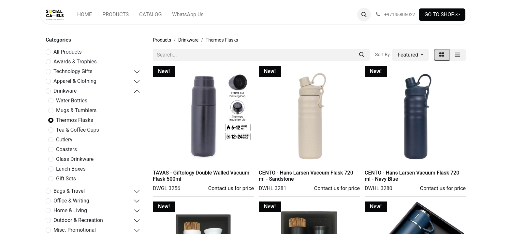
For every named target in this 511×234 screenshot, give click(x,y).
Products (162, 40)
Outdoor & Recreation (78, 220)
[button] (364, 14)
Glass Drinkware (75, 159)
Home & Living (70, 210)
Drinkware (65, 91)
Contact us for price (231, 188)
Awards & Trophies (75, 61)
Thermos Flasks (74, 120)
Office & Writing (71, 201)
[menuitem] (84, 14)
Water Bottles (71, 101)
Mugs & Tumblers (76, 110)
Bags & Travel (69, 191)
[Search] (362, 55)
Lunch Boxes (71, 169)
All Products (67, 52)
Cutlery (64, 139)
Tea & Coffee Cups (77, 130)
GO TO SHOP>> (442, 14)
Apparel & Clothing (74, 81)
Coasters (66, 149)
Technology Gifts (73, 71)
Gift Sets (66, 179)
